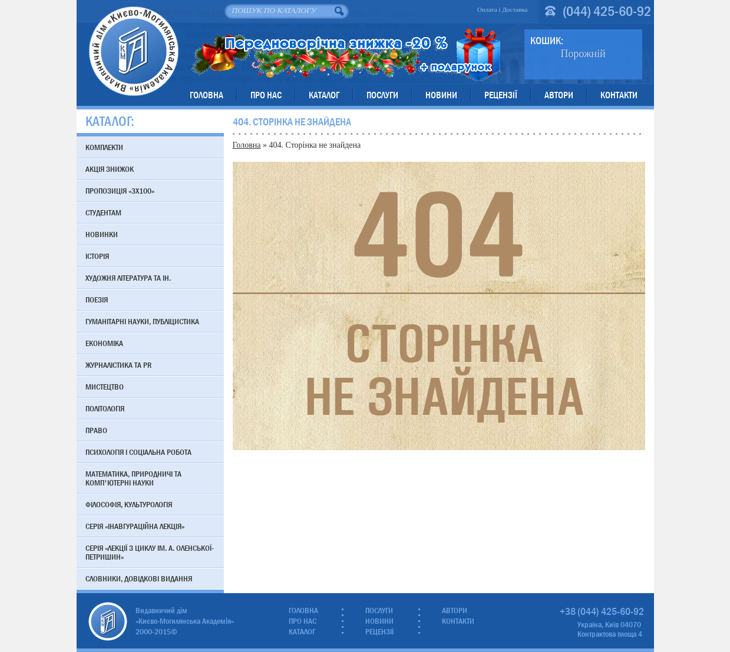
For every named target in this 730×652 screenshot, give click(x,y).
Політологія (104, 408)
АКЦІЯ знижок (109, 169)
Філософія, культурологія (128, 504)
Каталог (324, 95)
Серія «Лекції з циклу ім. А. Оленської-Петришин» (149, 552)
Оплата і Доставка (502, 9)
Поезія (96, 299)
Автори (558, 95)
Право (96, 430)
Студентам (103, 212)
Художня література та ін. (128, 277)
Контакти (618, 95)
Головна (206, 95)
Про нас (266, 95)
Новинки (101, 234)
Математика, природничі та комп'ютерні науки (133, 478)
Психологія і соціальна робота (138, 452)
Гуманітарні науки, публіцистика (142, 321)
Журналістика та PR (118, 365)
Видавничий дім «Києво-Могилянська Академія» (133, 51)
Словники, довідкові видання (138, 578)
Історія (97, 256)
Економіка (104, 343)
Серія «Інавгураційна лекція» (134, 526)
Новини (441, 95)
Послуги (382, 95)
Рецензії (500, 95)
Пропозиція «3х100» (119, 190)
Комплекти (104, 147)
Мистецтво (104, 386)
